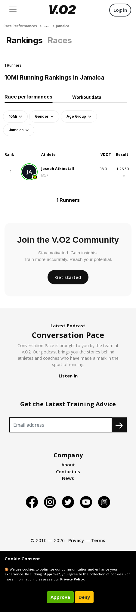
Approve (60, 597)
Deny (84, 597)
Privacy (76, 540)
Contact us (68, 471)
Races (60, 40)
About (68, 465)
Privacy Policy (72, 579)
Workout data (86, 97)
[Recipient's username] (60, 424)
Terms (98, 540)
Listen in (68, 376)
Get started (68, 277)
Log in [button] (120, 10)
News (68, 478)
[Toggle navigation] (13, 9)
